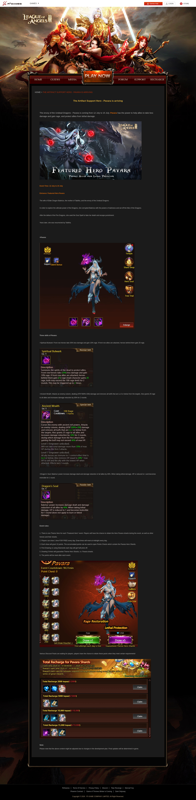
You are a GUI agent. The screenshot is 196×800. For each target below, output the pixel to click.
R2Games (12, 3)
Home (38, 92)
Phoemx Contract (77, 791)
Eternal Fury (129, 788)
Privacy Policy (94, 788)
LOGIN (170, 4)
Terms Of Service (79, 788)
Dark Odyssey (120, 791)
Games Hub (152, 4)
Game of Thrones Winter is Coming (99, 791)
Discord (105, 788)
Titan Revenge (116, 788)
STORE (186, 4)
